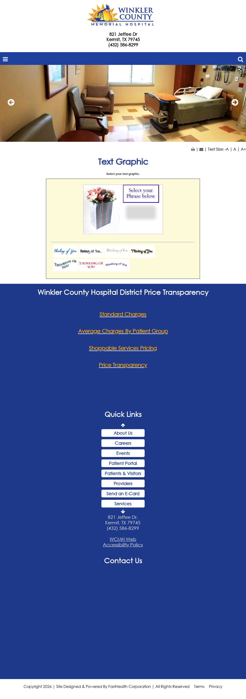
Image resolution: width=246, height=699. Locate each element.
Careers (123, 444)
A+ (243, 150)
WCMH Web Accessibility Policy (123, 543)
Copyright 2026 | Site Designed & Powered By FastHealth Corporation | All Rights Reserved (107, 687)
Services (122, 505)
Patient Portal (123, 464)
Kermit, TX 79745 (123, 39)
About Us (123, 434)
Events (123, 454)
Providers (123, 485)
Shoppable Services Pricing (123, 349)
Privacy (215, 687)
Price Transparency (123, 366)
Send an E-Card (122, 495)
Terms (199, 687)
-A (227, 150)
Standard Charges (122, 316)
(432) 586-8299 (123, 44)
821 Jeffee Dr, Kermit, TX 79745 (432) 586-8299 (123, 524)
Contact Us (123, 561)
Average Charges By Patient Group (123, 332)
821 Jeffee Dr (123, 34)
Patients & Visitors (123, 474)
